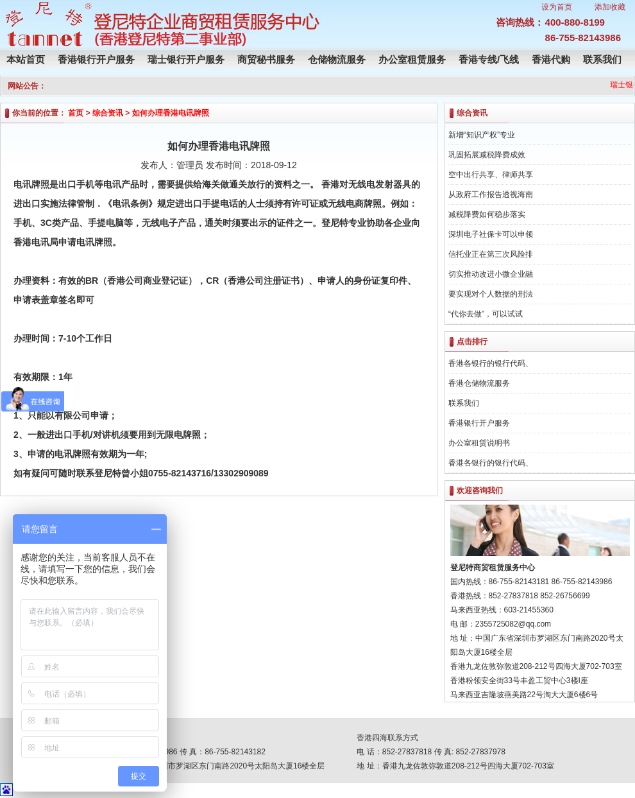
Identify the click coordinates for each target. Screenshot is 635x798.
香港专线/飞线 (489, 59)
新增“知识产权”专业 (481, 134)
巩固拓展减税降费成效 (486, 154)
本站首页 (25, 59)
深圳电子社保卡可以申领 (490, 234)
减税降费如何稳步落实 (486, 214)
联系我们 (602, 59)
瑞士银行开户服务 (186, 59)
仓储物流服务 (337, 59)
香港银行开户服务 (96, 59)
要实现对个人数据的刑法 (490, 294)
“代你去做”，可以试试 (485, 313)
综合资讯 (107, 112)
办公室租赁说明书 (479, 442)
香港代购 (551, 59)
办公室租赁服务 (412, 59)
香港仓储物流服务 (479, 383)
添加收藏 (610, 7)
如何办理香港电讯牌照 (170, 112)
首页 (75, 112)
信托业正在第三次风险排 (490, 254)
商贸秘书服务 (266, 59)
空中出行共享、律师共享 (490, 174)
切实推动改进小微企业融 (490, 274)
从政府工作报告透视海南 (490, 194)
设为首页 (556, 7)
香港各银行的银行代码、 (490, 363)
